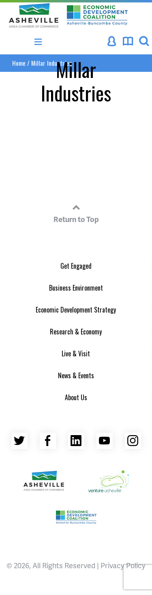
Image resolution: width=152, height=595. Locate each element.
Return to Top (76, 212)
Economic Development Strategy (76, 310)
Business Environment (76, 288)
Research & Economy (76, 331)
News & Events (76, 375)
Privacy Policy (123, 565)
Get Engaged (76, 266)
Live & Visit (76, 353)
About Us (76, 397)
